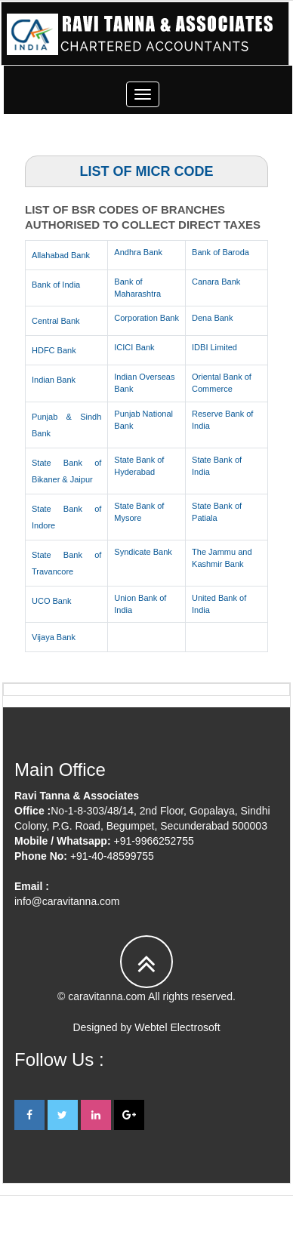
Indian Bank (54, 379)
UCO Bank (52, 600)
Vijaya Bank (54, 637)
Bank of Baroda (220, 252)
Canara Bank (216, 281)
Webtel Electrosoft (177, 1027)
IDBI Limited (214, 347)
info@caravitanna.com (67, 901)
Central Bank (56, 320)
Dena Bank (212, 317)
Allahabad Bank (61, 255)
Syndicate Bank (142, 551)
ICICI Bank (134, 347)
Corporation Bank (146, 317)
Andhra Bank (138, 252)
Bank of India (56, 284)
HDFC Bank (54, 350)
